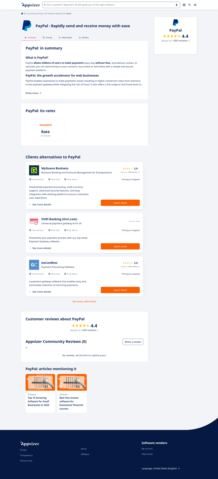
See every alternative (84, 301)
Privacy (23, 449)
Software (85, 454)
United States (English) (167, 468)
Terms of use (26, 460)
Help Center (147, 454)
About (83, 448)
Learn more (120, 202)
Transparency (26, 455)
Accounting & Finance (35, 13)
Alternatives (65, 37)
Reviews (84, 37)
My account (147, 448)
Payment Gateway (55, 13)
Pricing (47, 37)
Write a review (133, 341)
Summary (30, 37)
